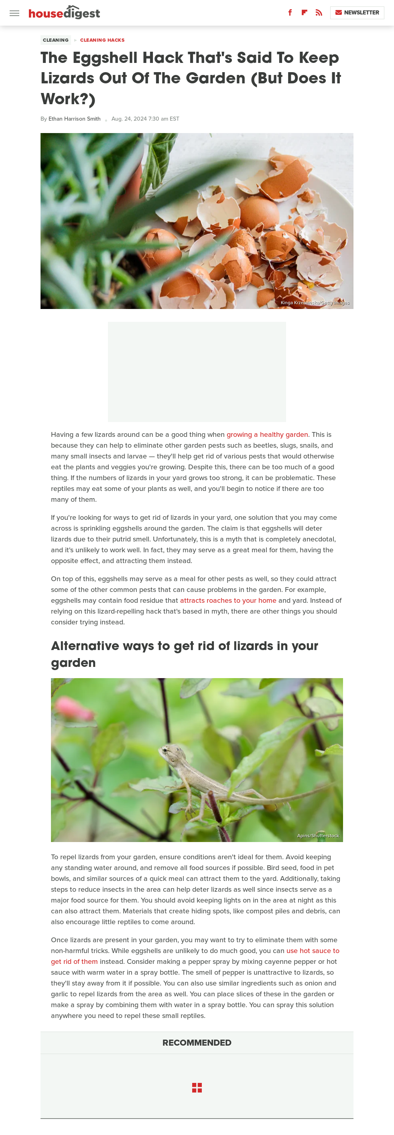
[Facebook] (290, 14)
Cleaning (56, 40)
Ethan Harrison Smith (75, 119)
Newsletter (357, 12)
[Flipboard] (304, 14)
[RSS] (319, 14)
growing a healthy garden (267, 434)
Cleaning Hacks (102, 40)
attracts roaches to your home (228, 600)
